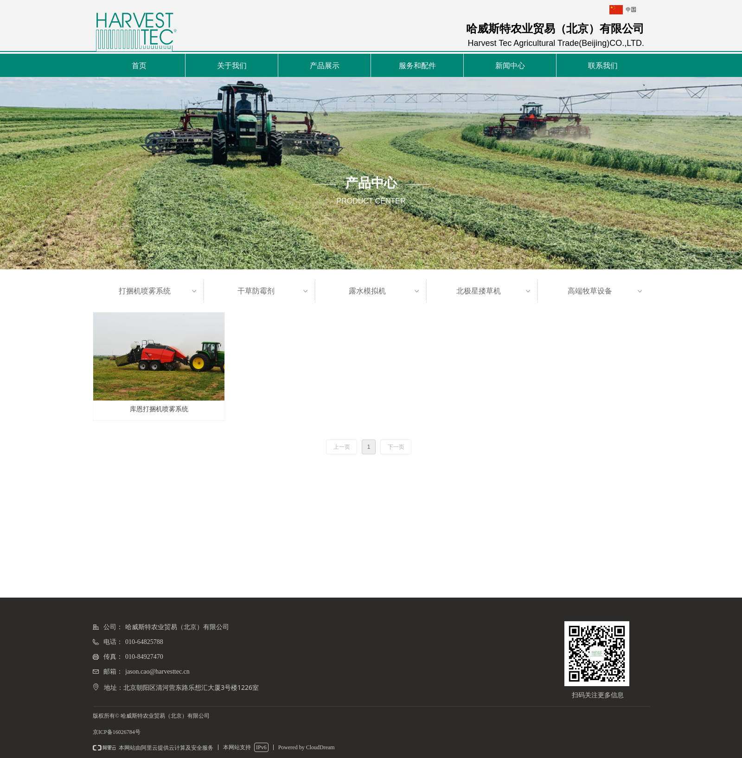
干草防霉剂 (273, 291)
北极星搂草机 (494, 291)
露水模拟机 (385, 291)
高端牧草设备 (606, 291)
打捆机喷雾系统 (158, 291)
